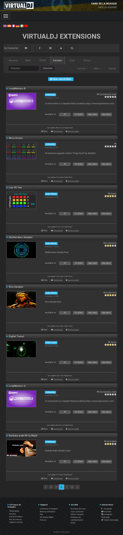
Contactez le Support (49, 509)
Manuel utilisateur (47, 511)
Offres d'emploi (77, 514)
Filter (97, 68)
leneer (113, 193)
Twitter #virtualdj (109, 520)
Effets (43, 60)
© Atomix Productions (61, 532)
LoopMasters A (17, 386)
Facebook (106, 509)
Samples (57, 60)
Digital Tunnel (16, 336)
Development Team (107, 94)
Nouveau (13, 60)
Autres (87, 60)
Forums (43, 520)
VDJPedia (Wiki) (46, 517)
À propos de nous (78, 509)
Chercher (48, 68)
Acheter (12, 514)
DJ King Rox (111, 243)
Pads (72, 60)
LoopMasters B (17, 88)
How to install (73, 131)
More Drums (16, 138)
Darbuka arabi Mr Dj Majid (23, 435)
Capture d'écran (16, 522)
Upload (112, 68)
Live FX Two (15, 187)
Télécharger (14, 511)
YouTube (106, 511)
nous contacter (77, 511)
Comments (58, 131)
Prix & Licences (15, 519)
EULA (73, 523)
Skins (28, 60)
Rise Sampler (16, 287)
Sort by (82, 68)
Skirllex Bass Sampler (21, 237)
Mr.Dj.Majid (111, 441)
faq (41, 514)
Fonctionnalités (15, 516)
